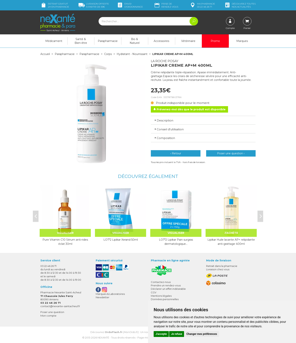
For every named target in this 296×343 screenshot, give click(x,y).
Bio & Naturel (135, 41)
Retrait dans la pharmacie (221, 265)
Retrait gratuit (54, 5)
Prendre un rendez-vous (166, 285)
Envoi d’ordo (130, 5)
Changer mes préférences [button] (202, 333)
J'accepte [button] (161, 333)
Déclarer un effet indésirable (168, 288)
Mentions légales (161, 295)
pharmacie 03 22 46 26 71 (202, 5)
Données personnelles (165, 299)
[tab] (203, 120)
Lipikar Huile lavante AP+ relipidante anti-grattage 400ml (231, 242)
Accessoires (161, 41)
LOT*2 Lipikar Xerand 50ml (120, 239)
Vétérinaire (188, 41)
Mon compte (48, 315)
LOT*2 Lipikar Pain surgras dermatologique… (176, 242)
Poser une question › (230, 153)
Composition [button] (164, 138)
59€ (94, 5)
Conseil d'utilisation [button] (169, 129)
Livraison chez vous (217, 269)
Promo (215, 41)
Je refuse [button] (176, 333)
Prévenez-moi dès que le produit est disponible (189, 109)
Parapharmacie (108, 41)
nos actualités (240, 5)
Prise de (166, 5)
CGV (153, 292)
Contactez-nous (161, 282)
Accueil (45, 54)
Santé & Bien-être (81, 41)
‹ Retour (175, 153)
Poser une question (52, 312)
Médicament (53, 41)
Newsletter (102, 297)
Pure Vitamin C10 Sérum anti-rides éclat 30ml (65, 242)
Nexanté (103, 337)
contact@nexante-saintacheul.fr (60, 306)
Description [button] (163, 120)
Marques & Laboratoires (110, 293)
